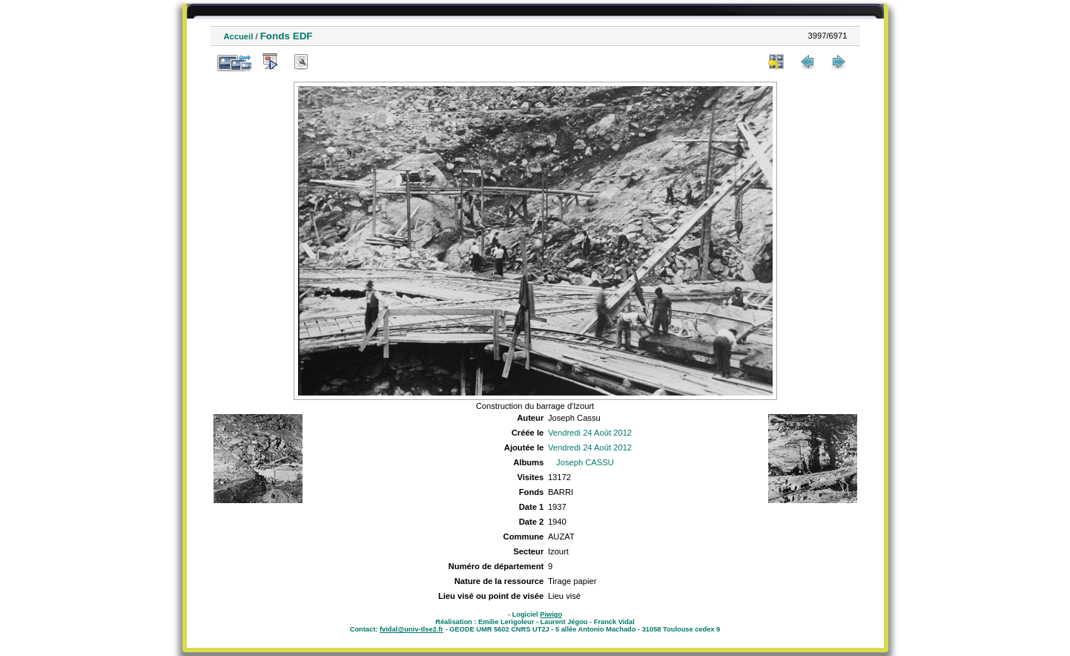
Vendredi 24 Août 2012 (590, 432)
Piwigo (551, 614)
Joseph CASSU (585, 462)
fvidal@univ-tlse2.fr (411, 629)
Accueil (239, 36)
